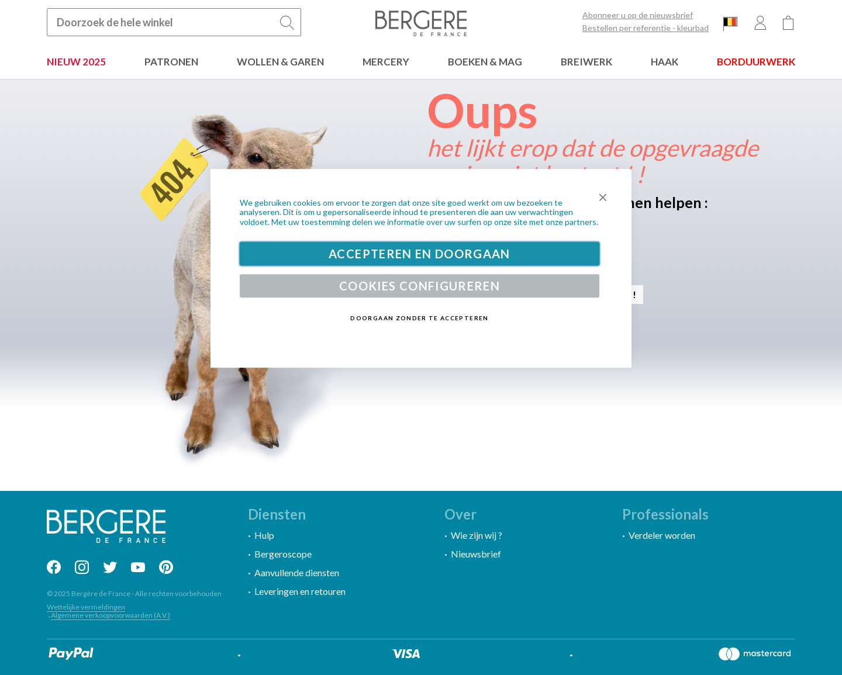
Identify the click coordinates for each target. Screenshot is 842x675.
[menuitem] (76, 63)
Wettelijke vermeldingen (86, 607)
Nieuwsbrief (476, 553)
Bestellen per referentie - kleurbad (645, 28)
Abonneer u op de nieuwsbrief (637, 15)
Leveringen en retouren (300, 591)
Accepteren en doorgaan (419, 254)
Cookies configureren (419, 286)
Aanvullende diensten (296, 572)
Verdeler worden (662, 535)
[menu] (421, 63)
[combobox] (174, 22)
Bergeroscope (283, 553)
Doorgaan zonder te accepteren (419, 317)
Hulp (264, 535)
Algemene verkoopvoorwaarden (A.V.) (110, 615)
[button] (730, 23)
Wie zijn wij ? (476, 535)
